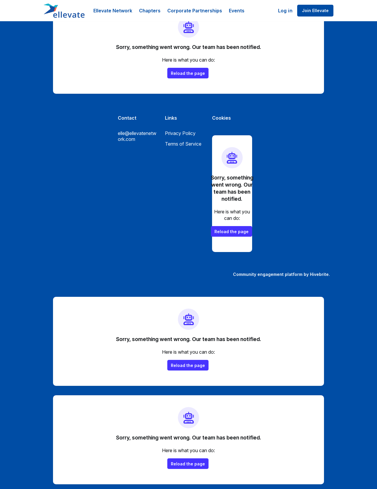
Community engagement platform (267, 274)
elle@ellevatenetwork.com (137, 136)
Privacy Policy (180, 133)
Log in (285, 11)
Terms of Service (183, 144)
